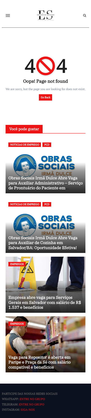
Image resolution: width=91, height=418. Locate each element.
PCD (46, 144)
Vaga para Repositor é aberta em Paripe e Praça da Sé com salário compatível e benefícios (39, 362)
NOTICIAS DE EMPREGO (24, 144)
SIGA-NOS (28, 410)
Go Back (45, 97)
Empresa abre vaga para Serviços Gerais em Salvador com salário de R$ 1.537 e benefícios (44, 302)
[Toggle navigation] (8, 15)
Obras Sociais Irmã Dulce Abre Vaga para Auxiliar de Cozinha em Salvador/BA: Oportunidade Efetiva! (42, 242)
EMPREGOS (17, 264)
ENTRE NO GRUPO (32, 399)
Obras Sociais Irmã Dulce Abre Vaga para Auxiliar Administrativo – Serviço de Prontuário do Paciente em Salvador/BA (45, 185)
